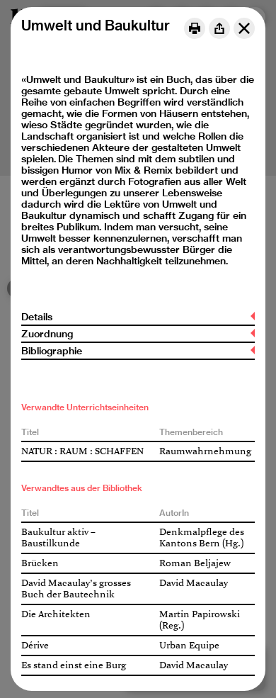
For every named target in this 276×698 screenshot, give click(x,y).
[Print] (194, 28)
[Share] (219, 28)
